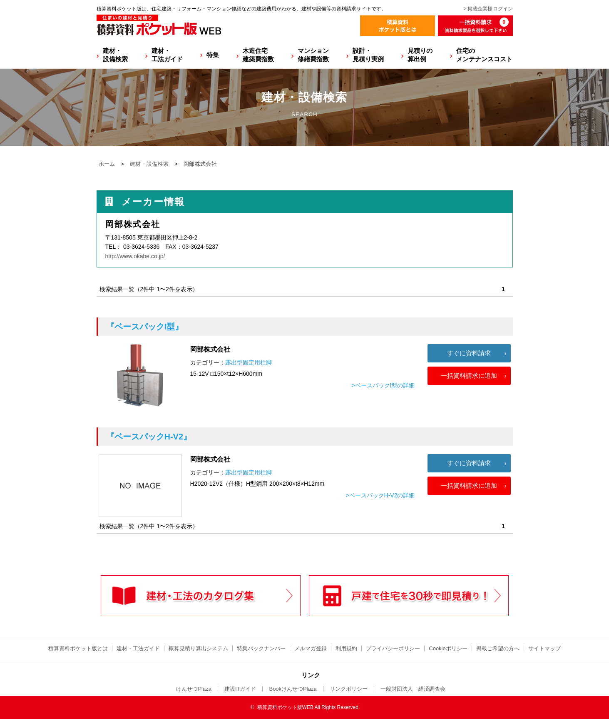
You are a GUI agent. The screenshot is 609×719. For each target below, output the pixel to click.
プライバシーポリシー (393, 648)
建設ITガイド (240, 689)
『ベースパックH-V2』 (149, 436)
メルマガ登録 (310, 648)
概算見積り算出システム (198, 648)
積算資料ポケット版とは (78, 648)
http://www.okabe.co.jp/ (135, 256)
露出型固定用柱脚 (248, 362)
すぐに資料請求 (469, 353)
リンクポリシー (349, 689)
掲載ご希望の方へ (498, 648)
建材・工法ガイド (167, 54)
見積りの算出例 (420, 54)
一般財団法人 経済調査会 (412, 689)
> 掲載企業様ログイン (487, 9)
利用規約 (346, 648)
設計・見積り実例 (368, 54)
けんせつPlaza (193, 689)
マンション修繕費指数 (313, 54)
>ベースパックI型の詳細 (383, 385)
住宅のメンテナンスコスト (484, 54)
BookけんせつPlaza (292, 689)
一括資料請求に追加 (469, 375)
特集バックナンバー (261, 648)
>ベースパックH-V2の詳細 (380, 495)
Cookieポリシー (448, 648)
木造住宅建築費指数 (258, 54)
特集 (212, 54)
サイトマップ (544, 648)
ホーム (107, 164)
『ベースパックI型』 (145, 326)
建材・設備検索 (115, 54)
